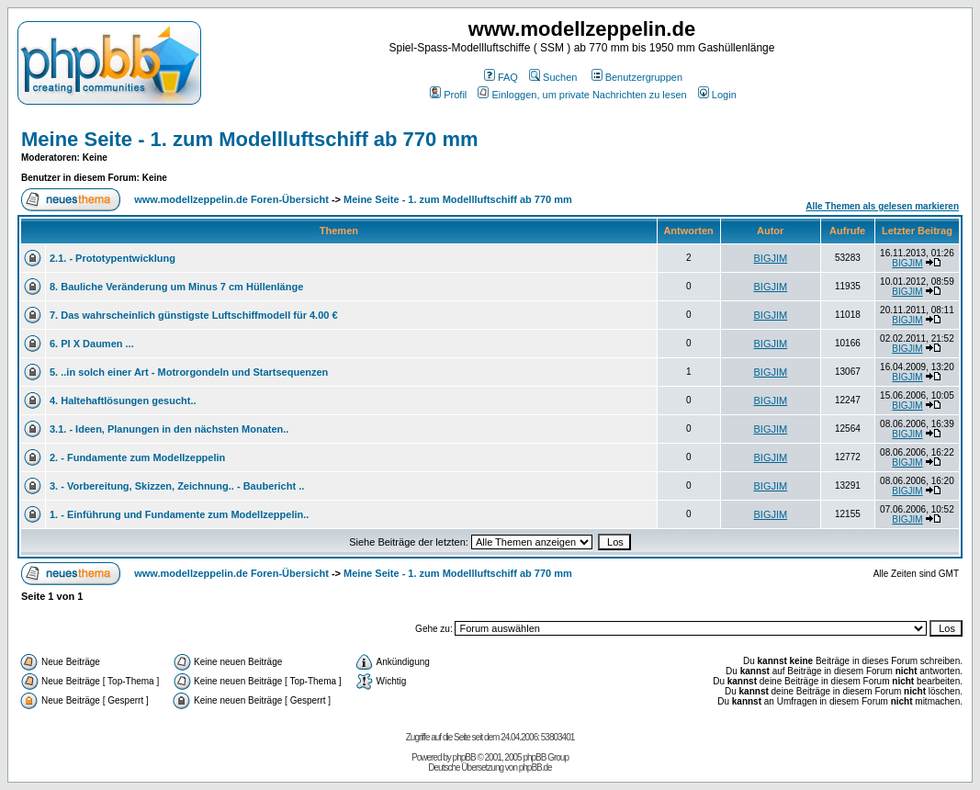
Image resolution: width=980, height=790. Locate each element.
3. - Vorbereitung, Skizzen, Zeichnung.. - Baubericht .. (177, 485)
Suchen (553, 77)
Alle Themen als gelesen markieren (882, 206)
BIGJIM (771, 258)
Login (717, 94)
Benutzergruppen (636, 77)
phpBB (464, 757)
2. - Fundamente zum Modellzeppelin (137, 457)
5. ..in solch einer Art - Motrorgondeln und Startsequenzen (189, 372)
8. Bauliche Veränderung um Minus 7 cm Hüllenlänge (176, 286)
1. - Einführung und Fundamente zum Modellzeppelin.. (179, 514)
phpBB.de (535, 767)
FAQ (501, 77)
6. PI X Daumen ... (92, 343)
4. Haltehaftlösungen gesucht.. (123, 400)
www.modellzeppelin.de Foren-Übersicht (231, 199)
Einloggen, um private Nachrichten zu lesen (582, 94)
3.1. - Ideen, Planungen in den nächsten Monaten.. (169, 428)
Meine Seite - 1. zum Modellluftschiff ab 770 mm (250, 139)
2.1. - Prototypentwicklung (112, 258)
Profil (448, 94)
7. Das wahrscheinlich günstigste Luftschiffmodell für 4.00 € (194, 315)
